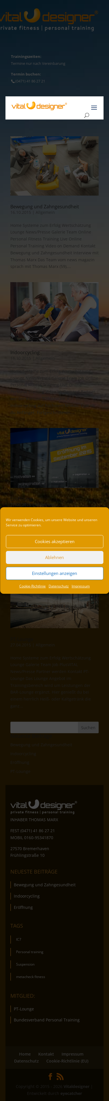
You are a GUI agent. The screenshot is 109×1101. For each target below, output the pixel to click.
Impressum (81, 586)
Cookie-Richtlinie (32, 586)
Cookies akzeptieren (54, 541)
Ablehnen (54, 557)
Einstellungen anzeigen (54, 573)
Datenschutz (59, 586)
